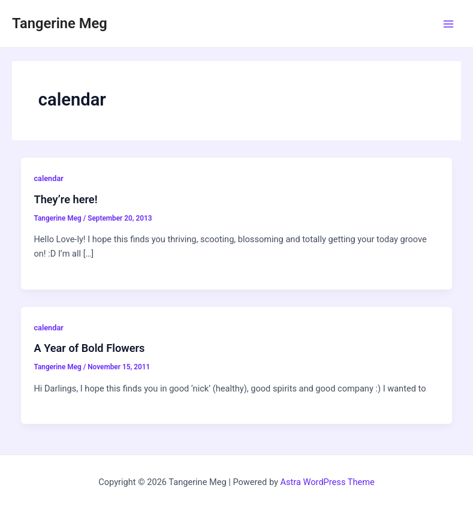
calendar (48, 178)
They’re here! (65, 199)
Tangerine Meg (59, 23)
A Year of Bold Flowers (89, 348)
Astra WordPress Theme (328, 482)
